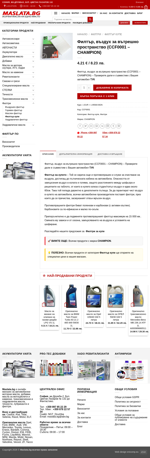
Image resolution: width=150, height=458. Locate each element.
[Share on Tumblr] (113, 126)
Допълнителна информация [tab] (75, 154)
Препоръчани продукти (59, 23)
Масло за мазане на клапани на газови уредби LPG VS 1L (49, 317)
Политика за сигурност (128, 401)
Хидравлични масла (13, 125)
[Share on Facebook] (80, 126)
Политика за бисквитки (128, 406)
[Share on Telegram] (118, 126)
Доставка (130, 13)
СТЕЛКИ (7, 90)
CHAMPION (89, 119)
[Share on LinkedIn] (107, 126)
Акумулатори (9, 52)
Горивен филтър (13, 110)
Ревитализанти (10, 76)
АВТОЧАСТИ (9, 47)
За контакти (116, 13)
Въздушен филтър (14, 107)
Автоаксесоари (10, 38)
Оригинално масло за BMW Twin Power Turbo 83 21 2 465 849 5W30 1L (71, 318)
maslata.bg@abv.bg (58, 416)
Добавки (7, 61)
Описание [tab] (48, 154)
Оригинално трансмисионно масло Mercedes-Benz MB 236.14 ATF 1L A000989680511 (138, 320)
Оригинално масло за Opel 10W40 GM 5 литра (94, 315)
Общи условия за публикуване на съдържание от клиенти (131, 417)
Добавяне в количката (112, 87)
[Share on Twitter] (85, 126)
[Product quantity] (84, 88)
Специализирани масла (15, 85)
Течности (7, 94)
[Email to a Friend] (91, 126)
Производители (11, 146)
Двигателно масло (12, 56)
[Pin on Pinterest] (96, 126)
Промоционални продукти (16, 23)
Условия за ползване (127, 410)
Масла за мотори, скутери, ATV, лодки (13, 66)
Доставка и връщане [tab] (110, 154)
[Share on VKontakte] (102, 126)
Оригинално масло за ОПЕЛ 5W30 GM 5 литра (116, 315)
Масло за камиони (12, 72)
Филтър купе (12, 116)
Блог (140, 13)
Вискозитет (90, 13)
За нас (103, 13)
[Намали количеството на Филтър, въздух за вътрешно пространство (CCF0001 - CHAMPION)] (79, 88)
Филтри (6, 103)
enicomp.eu (132, 452)
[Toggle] (33, 39)
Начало (66, 13)
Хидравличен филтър (16, 119)
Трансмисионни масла (15, 99)
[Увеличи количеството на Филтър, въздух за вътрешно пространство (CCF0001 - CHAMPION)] (89, 88)
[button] (139, 2)
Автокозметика (10, 43)
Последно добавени (82, 23)
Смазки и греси (11, 81)
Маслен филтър (13, 113)
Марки (76, 13)
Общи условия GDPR (127, 397)
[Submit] (90, 19)
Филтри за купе (95, 231)
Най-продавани (38, 23)
